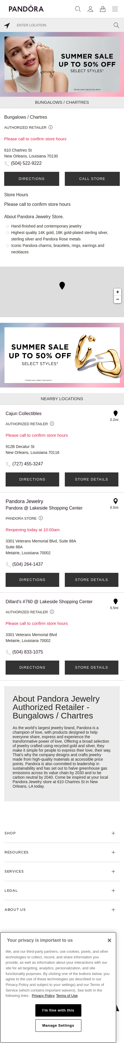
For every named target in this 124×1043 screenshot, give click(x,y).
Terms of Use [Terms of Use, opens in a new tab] (67, 996)
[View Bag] (103, 9)
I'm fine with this (58, 1010)
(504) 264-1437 (27, 564)
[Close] (109, 940)
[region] (58, 987)
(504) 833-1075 (27, 652)
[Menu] (115, 9)
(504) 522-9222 (26, 163)
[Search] (78, 9)
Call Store (92, 179)
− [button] (117, 299)
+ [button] (117, 292)
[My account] (90, 9)
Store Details (91, 479)
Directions (32, 179)
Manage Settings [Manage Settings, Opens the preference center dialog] (58, 1025)
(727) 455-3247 (27, 463)
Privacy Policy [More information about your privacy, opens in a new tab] (43, 996)
